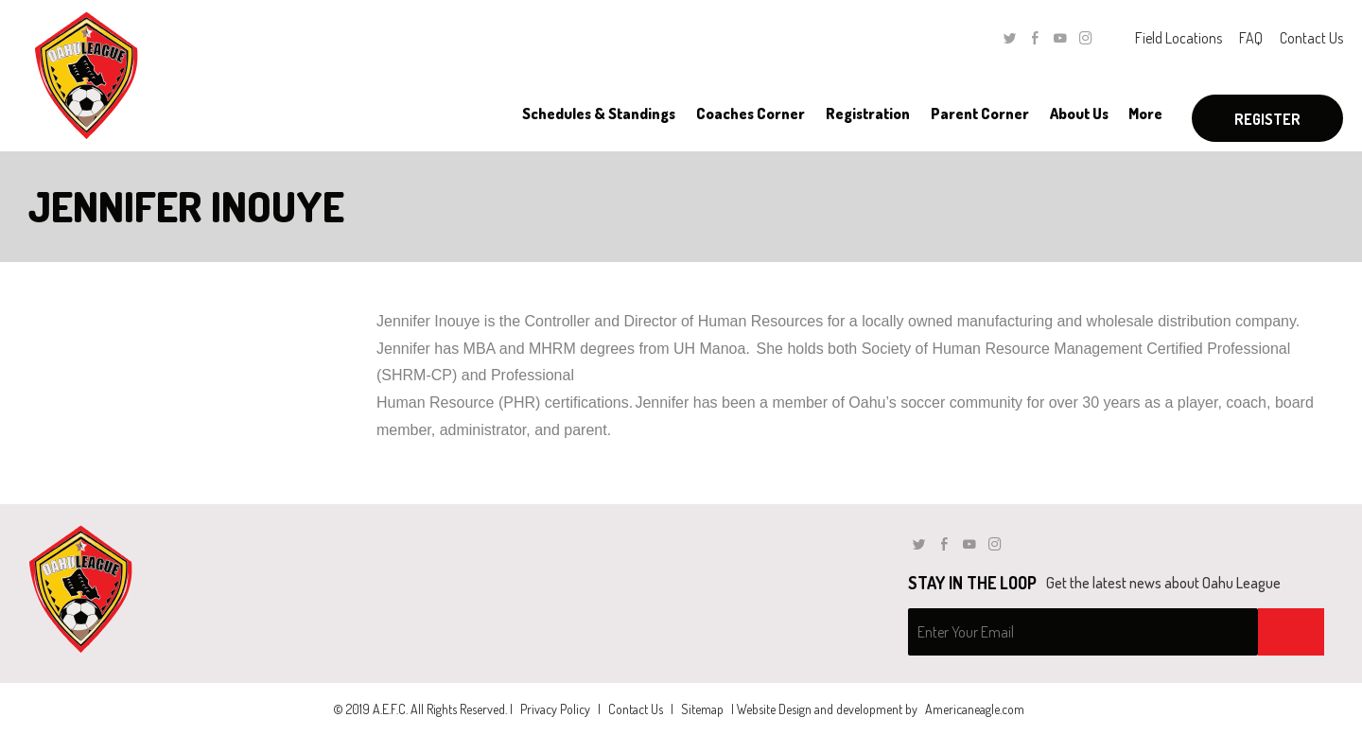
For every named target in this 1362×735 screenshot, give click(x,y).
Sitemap (702, 709)
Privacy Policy (555, 709)
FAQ (1251, 37)
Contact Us (1311, 37)
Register (1267, 119)
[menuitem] (598, 113)
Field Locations (1178, 37)
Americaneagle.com (974, 709)
